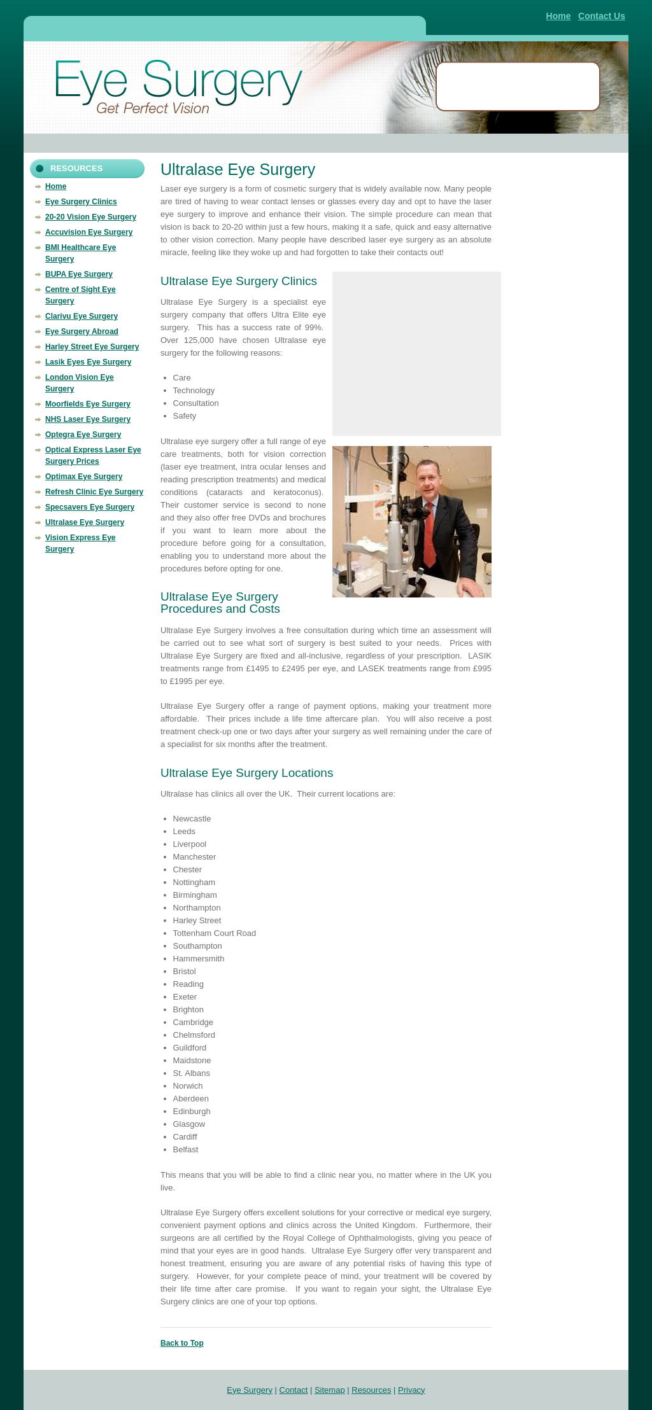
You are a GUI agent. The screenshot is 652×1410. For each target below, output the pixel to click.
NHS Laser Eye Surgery (88, 419)
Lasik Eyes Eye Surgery (88, 362)
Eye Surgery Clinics (81, 201)
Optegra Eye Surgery (83, 434)
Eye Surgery (250, 1390)
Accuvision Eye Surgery (88, 232)
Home (558, 16)
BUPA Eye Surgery (79, 274)
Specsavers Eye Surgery (89, 507)
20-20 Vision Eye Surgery (90, 217)
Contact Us (601, 16)
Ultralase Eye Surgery (84, 522)
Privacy (411, 1390)
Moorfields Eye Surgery (88, 404)
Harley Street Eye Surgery (92, 346)
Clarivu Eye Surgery (81, 316)
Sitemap (330, 1390)
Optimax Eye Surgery (83, 476)
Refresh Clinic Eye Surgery (94, 491)
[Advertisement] (224, 27)
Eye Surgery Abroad (81, 331)
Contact (294, 1390)
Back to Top (182, 1343)
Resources (371, 1390)
